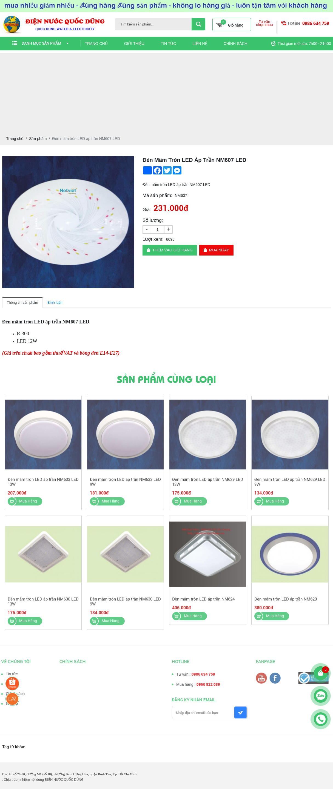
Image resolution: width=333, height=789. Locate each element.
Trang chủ (96, 43)
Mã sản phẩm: (157, 195)
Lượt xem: (153, 239)
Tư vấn (9, 684)
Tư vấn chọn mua (264, 23)
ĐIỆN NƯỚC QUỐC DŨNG (64, 779)
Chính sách (235, 43)
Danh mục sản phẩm (45, 43)
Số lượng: (153, 220)
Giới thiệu (134, 43)
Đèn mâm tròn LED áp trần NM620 (285, 601)
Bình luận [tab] (54, 302)
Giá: (147, 209)
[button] (129, 160)
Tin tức (168, 43)
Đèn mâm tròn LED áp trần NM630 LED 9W (125, 604)
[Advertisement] (166, 91)
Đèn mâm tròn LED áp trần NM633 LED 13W (43, 484)
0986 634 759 (315, 23)
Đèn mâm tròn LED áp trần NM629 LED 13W (207, 484)
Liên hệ (199, 43)
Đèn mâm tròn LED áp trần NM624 (203, 601)
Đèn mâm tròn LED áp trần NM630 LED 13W (43, 604)
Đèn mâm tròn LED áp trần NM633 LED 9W (125, 484)
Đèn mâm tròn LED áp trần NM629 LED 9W (289, 484)
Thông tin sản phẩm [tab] (22, 302)
